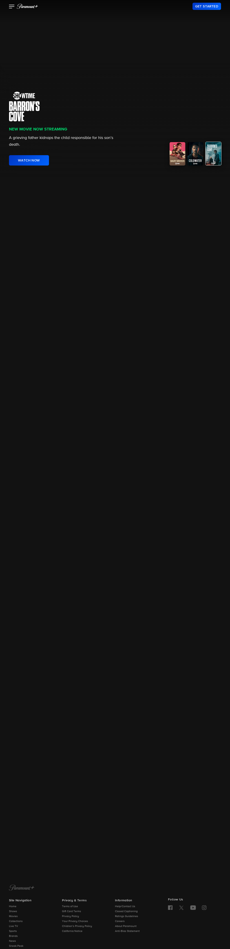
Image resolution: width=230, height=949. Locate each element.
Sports (13, 931)
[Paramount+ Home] (21, 888)
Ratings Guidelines (126, 916)
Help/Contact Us (125, 906)
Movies (13, 916)
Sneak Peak (16, 946)
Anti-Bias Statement (127, 931)
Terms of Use (70, 906)
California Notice (72, 931)
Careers (120, 921)
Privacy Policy (70, 916)
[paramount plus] (27, 6)
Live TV (13, 926)
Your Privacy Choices (75, 921)
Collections (16, 921)
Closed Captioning (126, 911)
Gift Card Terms (71, 911)
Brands (13, 936)
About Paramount (126, 926)
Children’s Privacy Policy (77, 926)
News (12, 941)
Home (12, 906)
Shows (13, 911)
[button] (12, 7)
